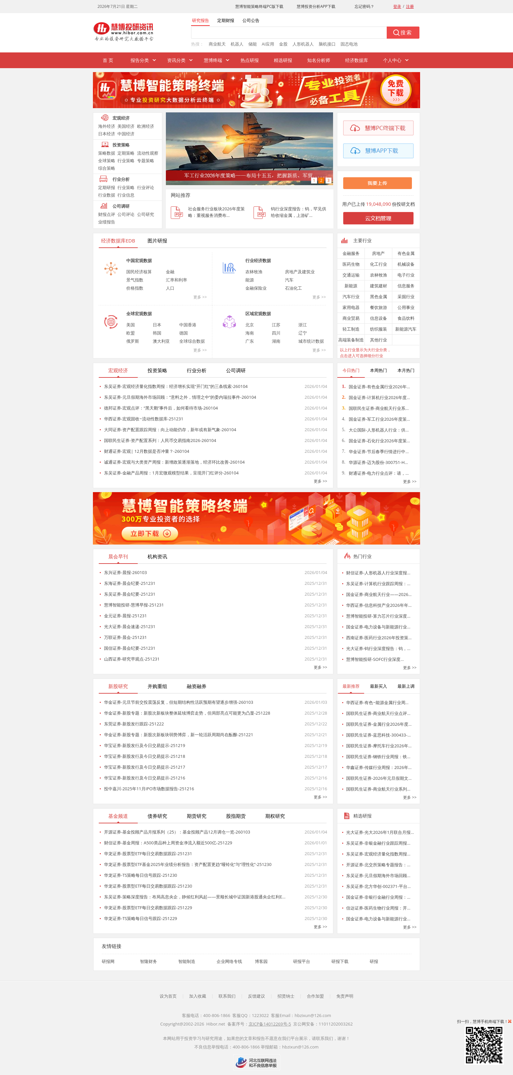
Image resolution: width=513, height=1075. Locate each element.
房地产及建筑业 (300, 272)
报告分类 (140, 60)
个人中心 (392, 60)
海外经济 (106, 126)
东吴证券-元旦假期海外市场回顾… (378, 875)
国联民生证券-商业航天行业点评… (378, 713)
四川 (276, 333)
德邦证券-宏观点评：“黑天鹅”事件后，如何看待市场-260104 (161, 408)
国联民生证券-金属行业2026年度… (379, 724)
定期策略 (125, 153)
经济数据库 (356, 60)
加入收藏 (197, 996)
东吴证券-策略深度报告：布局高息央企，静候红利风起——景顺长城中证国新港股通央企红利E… (195, 897)
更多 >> (200, 297)
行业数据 (106, 195)
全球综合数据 (192, 341)
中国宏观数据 (139, 260)
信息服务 (406, 286)
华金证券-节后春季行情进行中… (375, 451)
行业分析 (121, 179)
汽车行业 (351, 296)
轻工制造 (351, 329)
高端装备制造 (351, 340)
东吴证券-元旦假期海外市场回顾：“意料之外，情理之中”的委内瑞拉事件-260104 (180, 397)
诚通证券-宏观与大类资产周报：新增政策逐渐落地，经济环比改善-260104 (174, 462)
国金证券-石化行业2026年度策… (376, 440)
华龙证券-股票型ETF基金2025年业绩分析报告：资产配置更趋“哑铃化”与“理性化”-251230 (188, 864)
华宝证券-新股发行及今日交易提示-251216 (144, 778)
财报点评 (106, 214)
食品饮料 (406, 318)
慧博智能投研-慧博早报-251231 (134, 605)
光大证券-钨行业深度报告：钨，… (378, 648)
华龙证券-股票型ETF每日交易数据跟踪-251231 (148, 853)
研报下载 (339, 961)
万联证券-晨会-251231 (125, 637)
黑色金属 (378, 296)
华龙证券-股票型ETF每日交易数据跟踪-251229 (148, 908)
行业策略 (125, 160)
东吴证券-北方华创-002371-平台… (378, 886)
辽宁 (302, 333)
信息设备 (378, 318)
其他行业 (378, 340)
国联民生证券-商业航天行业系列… (378, 789)
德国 (183, 333)
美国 (130, 325)
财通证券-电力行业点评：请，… (375, 473)
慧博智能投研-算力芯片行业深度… (378, 616)
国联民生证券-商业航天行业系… (375, 408)
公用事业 (406, 307)
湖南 (276, 341)
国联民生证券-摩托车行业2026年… (379, 746)
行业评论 (145, 187)
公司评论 (125, 214)
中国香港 (187, 325)
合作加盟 (315, 996)
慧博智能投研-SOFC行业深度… (375, 659)
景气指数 (134, 280)
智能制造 (186, 961)
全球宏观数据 (139, 314)
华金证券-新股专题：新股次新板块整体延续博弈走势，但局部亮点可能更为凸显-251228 (187, 713)
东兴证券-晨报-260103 (125, 572)
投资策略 (121, 145)
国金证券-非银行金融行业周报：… (378, 897)
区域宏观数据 (258, 314)
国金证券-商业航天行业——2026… (379, 594)
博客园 (261, 961)
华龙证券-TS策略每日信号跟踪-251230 (140, 875)
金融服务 (351, 253)
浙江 (302, 325)
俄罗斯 (132, 341)
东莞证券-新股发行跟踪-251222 (134, 724)
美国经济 (125, 126)
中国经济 (125, 134)
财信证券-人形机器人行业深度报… (378, 573)
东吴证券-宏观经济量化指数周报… (378, 854)
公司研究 (145, 214)
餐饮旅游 (378, 307)
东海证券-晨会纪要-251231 (129, 583)
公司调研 (121, 206)
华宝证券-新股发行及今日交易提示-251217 (144, 767)
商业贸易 (351, 318)
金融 (170, 272)
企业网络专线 (229, 961)
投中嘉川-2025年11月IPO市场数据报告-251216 (149, 789)
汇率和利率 (176, 280)
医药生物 (351, 264)
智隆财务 (148, 961)
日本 (157, 325)
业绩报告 (106, 222)
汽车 (289, 280)
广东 (249, 341)
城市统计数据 (311, 341)
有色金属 (406, 253)
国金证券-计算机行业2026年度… (376, 397)
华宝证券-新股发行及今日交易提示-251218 (144, 756)
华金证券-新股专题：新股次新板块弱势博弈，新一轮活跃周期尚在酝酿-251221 (178, 735)
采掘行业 (406, 296)
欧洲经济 (145, 126)
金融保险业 (256, 288)
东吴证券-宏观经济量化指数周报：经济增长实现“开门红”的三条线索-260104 (176, 386)
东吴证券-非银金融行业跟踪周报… (378, 843)
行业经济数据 (258, 260)
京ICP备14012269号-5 (270, 1024)
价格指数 (134, 288)
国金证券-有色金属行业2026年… (376, 386)
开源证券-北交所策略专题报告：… (378, 865)
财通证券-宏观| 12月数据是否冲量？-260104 (146, 451)
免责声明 (344, 996)
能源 (249, 280)
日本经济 (106, 134)
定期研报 (106, 187)
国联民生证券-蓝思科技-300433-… (378, 735)
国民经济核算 (139, 272)
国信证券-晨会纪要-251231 (129, 648)
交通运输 (351, 275)
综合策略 (106, 168)
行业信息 (125, 195)
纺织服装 (378, 329)
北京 (249, 325)
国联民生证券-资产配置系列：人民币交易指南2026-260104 (160, 440)
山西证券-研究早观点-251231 (132, 659)
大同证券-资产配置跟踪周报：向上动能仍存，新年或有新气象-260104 (170, 429)
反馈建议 (256, 996)
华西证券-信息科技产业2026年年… (379, 605)
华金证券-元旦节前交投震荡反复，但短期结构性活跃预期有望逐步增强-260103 (178, 702)
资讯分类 (176, 60)
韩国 (157, 333)
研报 (374, 961)
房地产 (378, 253)
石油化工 (293, 288)
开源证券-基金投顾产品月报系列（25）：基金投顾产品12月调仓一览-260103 (177, 832)
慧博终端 (213, 60)
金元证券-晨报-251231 (125, 616)
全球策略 (106, 160)
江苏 (276, 325)
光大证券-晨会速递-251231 (129, 626)
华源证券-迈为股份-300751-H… (375, 462)
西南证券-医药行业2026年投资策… (379, 638)
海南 (249, 333)
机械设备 (406, 264)
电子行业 (406, 275)
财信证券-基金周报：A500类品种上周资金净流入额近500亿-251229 (168, 843)
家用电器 (351, 307)
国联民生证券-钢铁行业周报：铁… (378, 756)
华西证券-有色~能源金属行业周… (377, 702)
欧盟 (130, 333)
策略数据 (106, 153)
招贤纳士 (285, 996)
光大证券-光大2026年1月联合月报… (380, 832)
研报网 (108, 961)
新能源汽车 (405, 329)
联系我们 (227, 996)
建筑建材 (378, 286)
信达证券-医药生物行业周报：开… (378, 908)
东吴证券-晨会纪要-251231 (129, 594)
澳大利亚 (161, 341)
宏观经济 (121, 118)
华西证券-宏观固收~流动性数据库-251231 (143, 419)
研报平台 (301, 961)
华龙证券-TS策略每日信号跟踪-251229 (140, 918)
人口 (170, 288)
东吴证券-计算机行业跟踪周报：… (378, 583)
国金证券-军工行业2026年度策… (376, 419)
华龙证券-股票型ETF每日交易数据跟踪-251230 (148, 886)
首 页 (107, 60)
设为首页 (168, 996)
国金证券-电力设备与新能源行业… (378, 627)
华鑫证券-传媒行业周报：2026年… (379, 767)
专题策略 (145, 160)
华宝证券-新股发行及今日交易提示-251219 (144, 745)
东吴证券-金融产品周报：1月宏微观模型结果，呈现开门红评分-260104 (171, 473)
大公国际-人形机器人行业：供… (375, 430)
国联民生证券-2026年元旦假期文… (379, 778)
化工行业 (378, 264)
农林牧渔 (253, 272)
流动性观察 (147, 153)
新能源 (351, 286)
